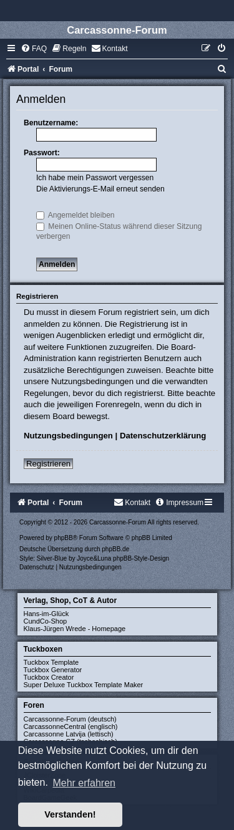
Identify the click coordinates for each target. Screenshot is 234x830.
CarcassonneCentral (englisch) (71, 726)
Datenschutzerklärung (163, 435)
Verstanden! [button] (69, 814)
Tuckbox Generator (53, 669)
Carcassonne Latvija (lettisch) (69, 734)
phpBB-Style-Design (141, 558)
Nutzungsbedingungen (68, 435)
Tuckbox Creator (49, 677)
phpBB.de (115, 549)
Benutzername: (51, 122)
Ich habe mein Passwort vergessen (95, 177)
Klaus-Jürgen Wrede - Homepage (75, 628)
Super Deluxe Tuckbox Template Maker (84, 684)
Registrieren (48, 463)
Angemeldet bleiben (75, 215)
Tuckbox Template (51, 662)
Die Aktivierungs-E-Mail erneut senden (100, 189)
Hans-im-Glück (46, 613)
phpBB (63, 537)
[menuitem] (34, 48)
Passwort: (42, 152)
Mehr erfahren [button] (83, 783)
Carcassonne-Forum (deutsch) (70, 719)
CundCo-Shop (45, 621)
